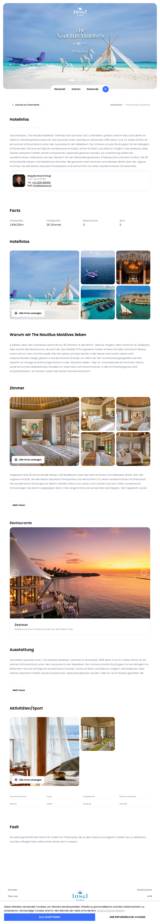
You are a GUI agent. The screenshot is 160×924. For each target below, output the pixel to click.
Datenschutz (144, 889)
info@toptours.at (42, 185)
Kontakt (12, 889)
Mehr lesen (19, 505)
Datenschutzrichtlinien (111, 910)
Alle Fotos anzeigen (28, 313)
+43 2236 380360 (41, 182)
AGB (149, 896)
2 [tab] (80, 80)
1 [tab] (72, 80)
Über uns (13, 896)
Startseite (116, 104)
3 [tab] (88, 80)
